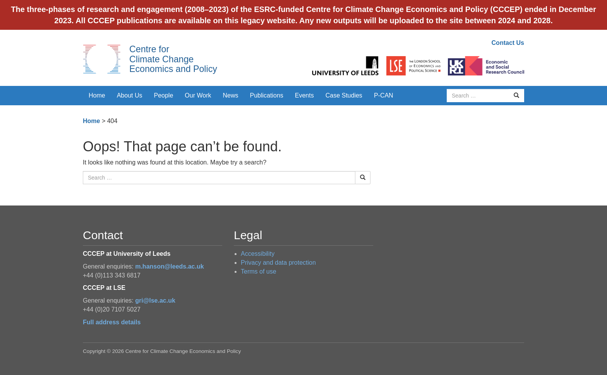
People (163, 95)
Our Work (198, 95)
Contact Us (508, 42)
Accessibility (257, 253)
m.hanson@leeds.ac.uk (169, 266)
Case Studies (344, 95)
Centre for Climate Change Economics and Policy (173, 59)
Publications (266, 95)
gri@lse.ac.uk (155, 300)
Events (304, 95)
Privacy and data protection (278, 262)
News (230, 95)
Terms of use (258, 271)
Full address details (112, 322)
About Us (129, 95)
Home (97, 95)
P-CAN (383, 95)
